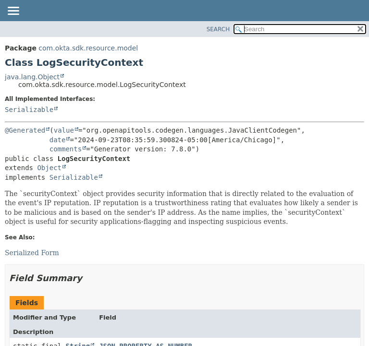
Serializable (29, 109)
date (57, 140)
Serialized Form (32, 253)
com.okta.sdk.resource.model (88, 48)
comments (65, 149)
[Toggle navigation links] (13, 11)
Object (49, 168)
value (64, 130)
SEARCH (218, 29)
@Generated (25, 130)
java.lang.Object (32, 77)
